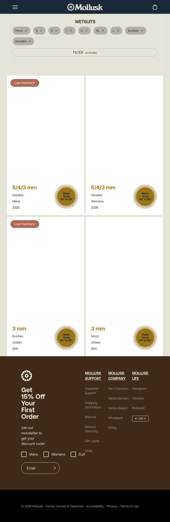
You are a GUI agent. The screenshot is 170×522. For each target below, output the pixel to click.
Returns (90, 423)
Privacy (104, 505)
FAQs (88, 452)
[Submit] (54, 467)
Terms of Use (119, 505)
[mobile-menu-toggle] (15, 7)
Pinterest (136, 414)
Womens (52, 453)
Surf (75, 453)
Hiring (112, 433)
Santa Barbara (116, 404)
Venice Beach (116, 414)
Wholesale (114, 423)
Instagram (137, 394)
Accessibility (87, 505)
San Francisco (116, 394)
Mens (29, 453)
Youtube (136, 404)
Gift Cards (91, 442)
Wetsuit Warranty (95, 432)
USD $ (141, 424)
